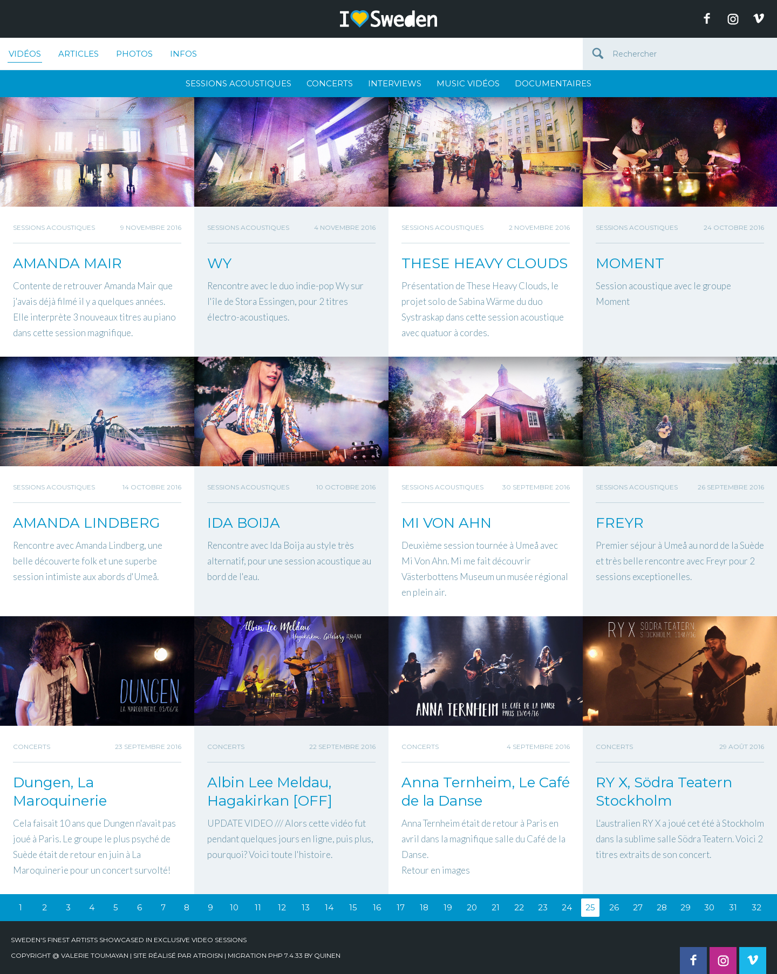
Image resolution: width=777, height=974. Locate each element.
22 (519, 907)
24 (567, 907)
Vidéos (25, 56)
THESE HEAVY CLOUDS (484, 263)
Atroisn (208, 955)
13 (306, 907)
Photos (134, 54)
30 (709, 907)
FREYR (620, 523)
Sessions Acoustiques (238, 83)
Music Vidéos (468, 83)
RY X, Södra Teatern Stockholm (664, 791)
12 (282, 907)
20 (472, 907)
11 (258, 907)
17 (401, 907)
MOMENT (630, 263)
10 (234, 907)
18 (424, 907)
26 (614, 907)
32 (756, 907)
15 (353, 907)
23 (543, 907)
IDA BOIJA (243, 523)
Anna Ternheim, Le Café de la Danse (485, 791)
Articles (78, 54)
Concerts (329, 83)
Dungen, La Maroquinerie (60, 791)
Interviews (394, 83)
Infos (183, 54)
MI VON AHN (446, 523)
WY (219, 263)
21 (496, 907)
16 (377, 907)
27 (638, 907)
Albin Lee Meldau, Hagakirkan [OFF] (269, 791)
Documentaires (553, 83)
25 (590, 907)
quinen (327, 955)
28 (662, 907)
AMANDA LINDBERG (86, 523)
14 (329, 907)
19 (448, 907)
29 (685, 907)
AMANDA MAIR (67, 263)
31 (733, 907)
